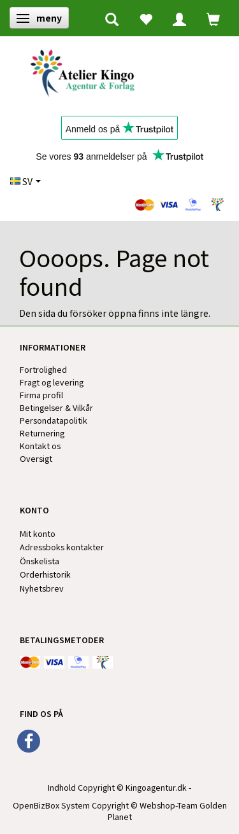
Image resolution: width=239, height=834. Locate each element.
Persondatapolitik (53, 420)
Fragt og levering (51, 382)
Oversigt (36, 458)
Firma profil (41, 395)
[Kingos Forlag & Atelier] (87, 71)
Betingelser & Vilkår (56, 407)
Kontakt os (40, 446)
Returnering (42, 433)
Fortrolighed (43, 369)
